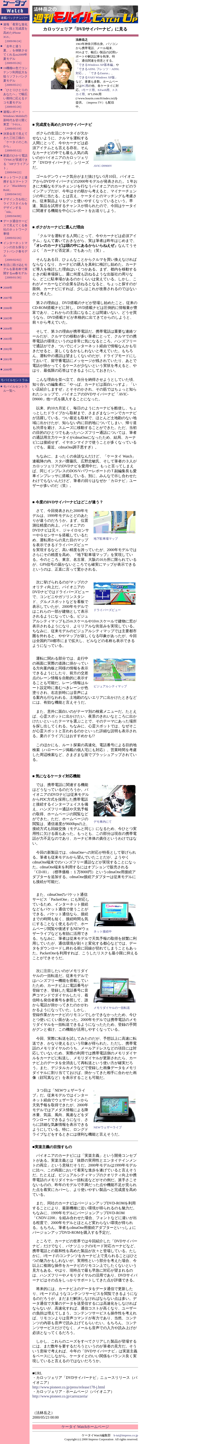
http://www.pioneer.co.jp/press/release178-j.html (68, 1387)
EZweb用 (104, 90)
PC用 (85, 85)
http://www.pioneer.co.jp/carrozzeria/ (60, 1396)
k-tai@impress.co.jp (126, 1435)
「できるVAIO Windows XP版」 (97, 77)
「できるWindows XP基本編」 (96, 65)
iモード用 (88, 90)
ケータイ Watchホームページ (85, 1427)
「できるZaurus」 (99, 73)
